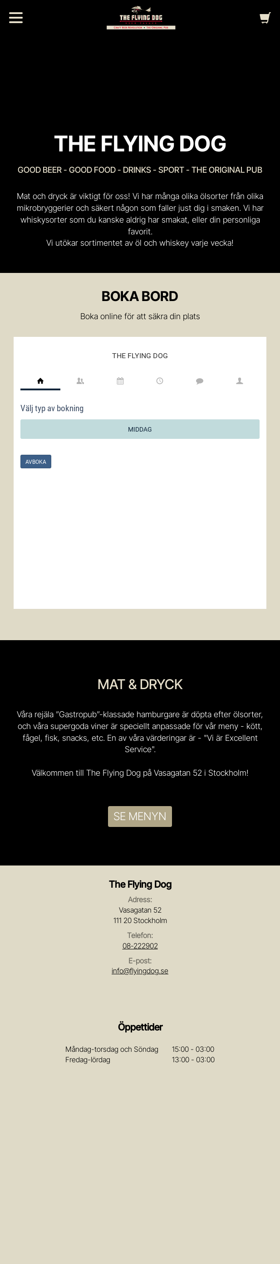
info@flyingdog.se (140, 970)
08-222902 (140, 945)
